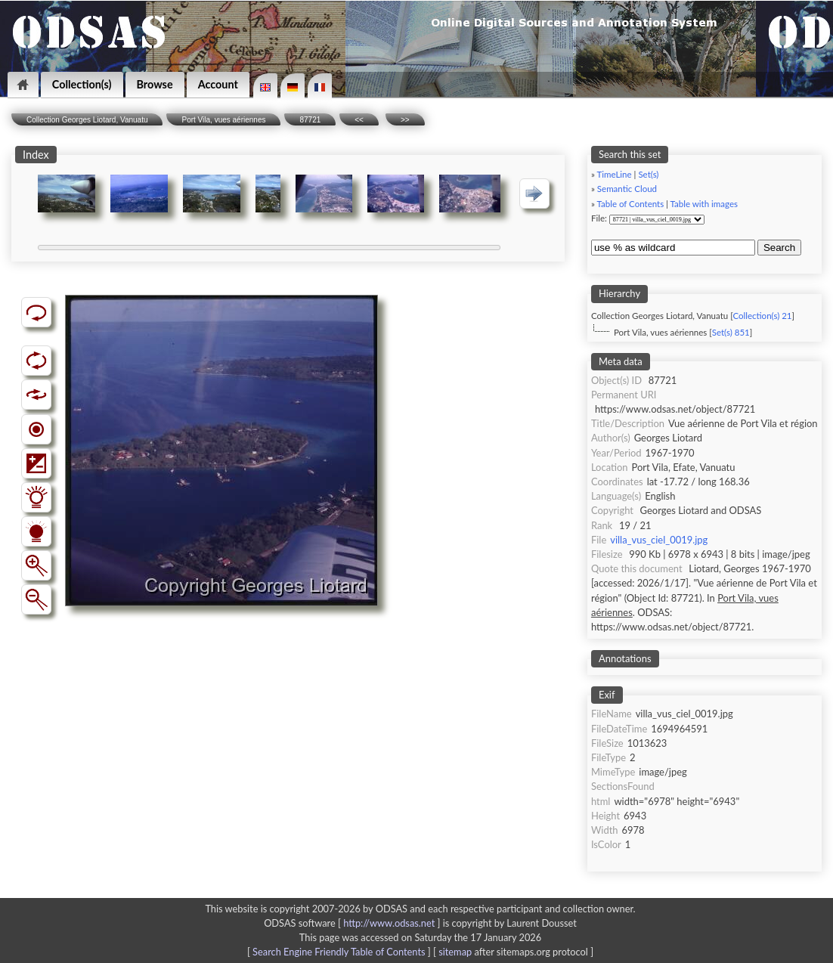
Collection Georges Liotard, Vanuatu (86, 120)
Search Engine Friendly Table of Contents (338, 952)
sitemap (455, 952)
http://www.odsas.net (389, 923)
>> (405, 120)
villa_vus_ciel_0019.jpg (659, 540)
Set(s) (648, 174)
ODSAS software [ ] (353, 923)
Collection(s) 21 (761, 315)
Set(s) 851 (731, 332)
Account (218, 84)
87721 (310, 120)
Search (779, 247)
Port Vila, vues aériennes (223, 120)
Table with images (704, 204)
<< (359, 120)
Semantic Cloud (627, 189)
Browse (155, 84)
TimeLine (614, 174)
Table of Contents (630, 204)
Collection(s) (82, 84)
